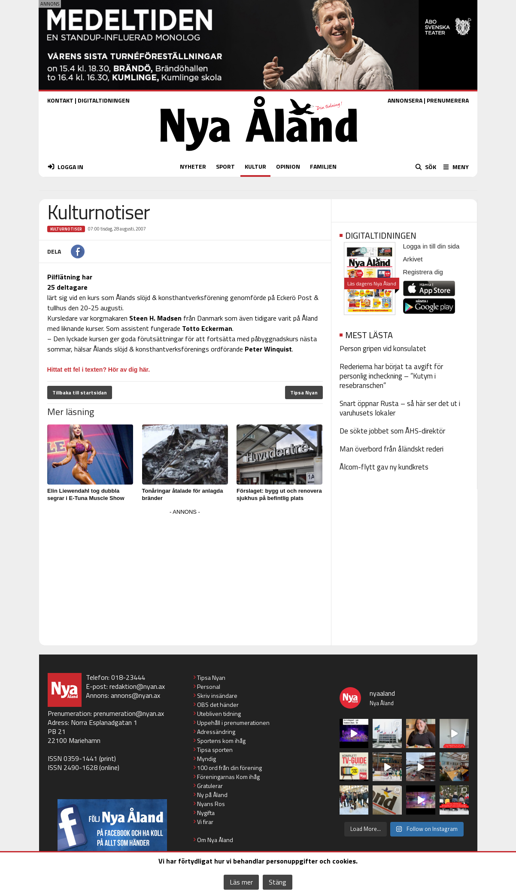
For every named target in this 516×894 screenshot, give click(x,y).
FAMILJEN (323, 166)
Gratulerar (210, 785)
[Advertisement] (185, 578)
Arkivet (413, 259)
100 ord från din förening (229, 767)
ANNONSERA (405, 100)
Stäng (277, 882)
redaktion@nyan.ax (137, 686)
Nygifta (206, 812)
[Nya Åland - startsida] (259, 153)
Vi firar (205, 821)
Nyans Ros (211, 803)
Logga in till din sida (431, 246)
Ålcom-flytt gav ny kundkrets (384, 467)
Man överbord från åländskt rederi (391, 449)
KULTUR (255, 166)
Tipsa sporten (215, 749)
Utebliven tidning (219, 713)
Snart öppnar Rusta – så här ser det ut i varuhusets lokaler (400, 408)
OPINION (288, 166)
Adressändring (216, 731)
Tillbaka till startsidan (79, 392)
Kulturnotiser (66, 229)
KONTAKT (60, 100)
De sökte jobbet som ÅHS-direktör (392, 430)
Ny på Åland (212, 794)
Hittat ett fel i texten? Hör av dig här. (98, 369)
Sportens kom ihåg (221, 740)
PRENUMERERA (448, 100)
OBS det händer (218, 704)
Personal (208, 686)
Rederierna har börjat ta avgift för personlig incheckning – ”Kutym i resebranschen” (391, 376)
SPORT (225, 166)
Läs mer (241, 882)
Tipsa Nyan (304, 392)
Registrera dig (423, 272)
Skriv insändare (217, 695)
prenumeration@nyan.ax (129, 713)
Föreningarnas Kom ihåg (228, 776)
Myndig (206, 758)
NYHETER (193, 166)
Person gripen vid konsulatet (383, 348)
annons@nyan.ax (135, 695)
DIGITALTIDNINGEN (104, 100)
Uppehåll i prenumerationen (233, 722)
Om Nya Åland (215, 839)
